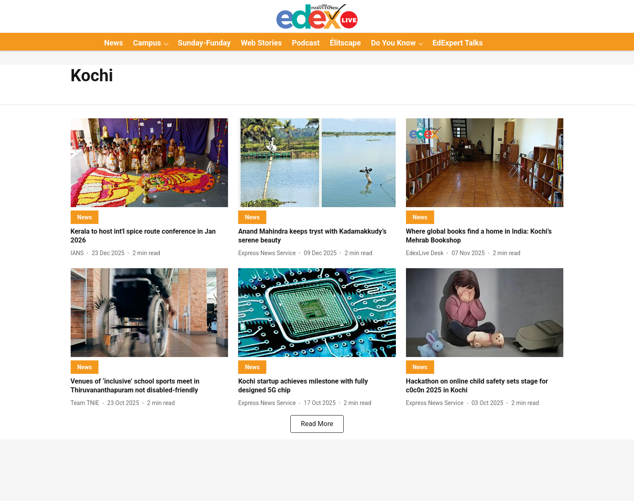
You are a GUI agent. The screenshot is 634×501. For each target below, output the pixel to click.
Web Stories (261, 42)
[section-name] (85, 217)
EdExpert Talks (457, 42)
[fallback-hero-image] (149, 162)
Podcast (306, 42)
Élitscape (345, 42)
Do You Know (393, 42)
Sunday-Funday (204, 42)
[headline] (149, 236)
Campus (147, 42)
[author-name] (79, 253)
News (113, 42)
